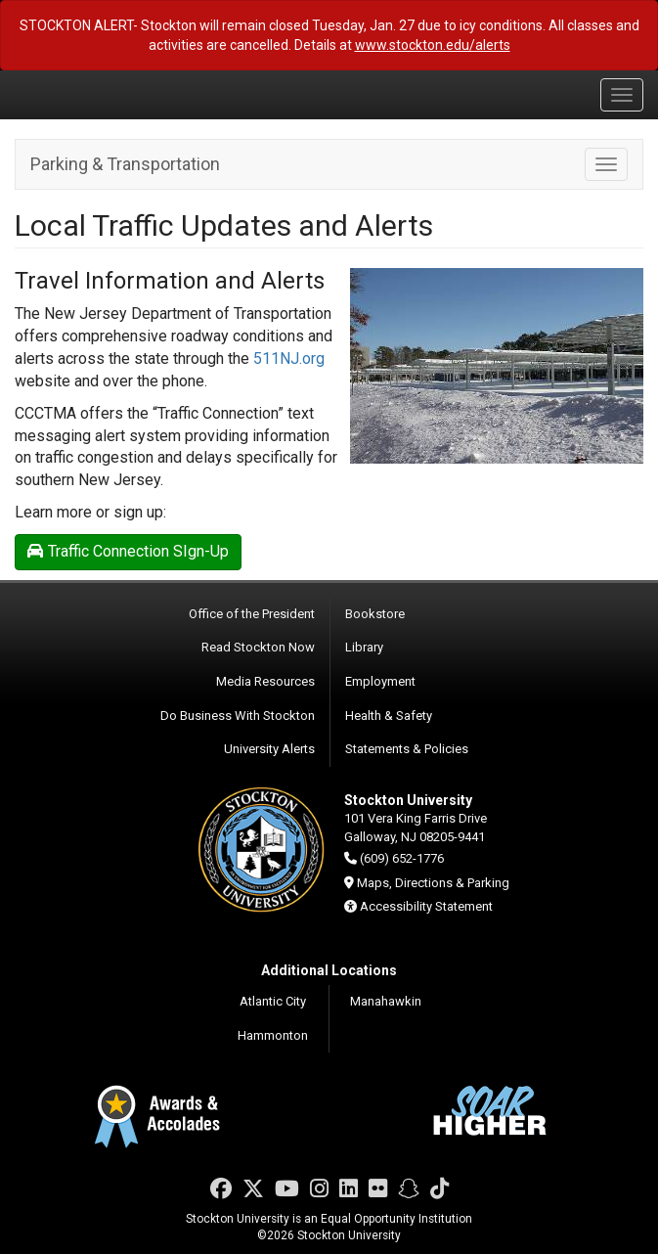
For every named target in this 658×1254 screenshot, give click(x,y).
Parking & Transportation (125, 164)
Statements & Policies (406, 748)
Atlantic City (273, 1001)
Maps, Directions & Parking (433, 882)
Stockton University (107, 94)
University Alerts (269, 748)
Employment (380, 681)
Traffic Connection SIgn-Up (128, 551)
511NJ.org (289, 358)
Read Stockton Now (258, 647)
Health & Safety (388, 715)
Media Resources (265, 681)
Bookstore (375, 613)
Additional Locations (329, 970)
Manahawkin (385, 1001)
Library (364, 647)
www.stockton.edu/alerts (432, 45)
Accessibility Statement (426, 906)
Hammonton (273, 1035)
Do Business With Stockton (237, 715)
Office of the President (252, 613)
